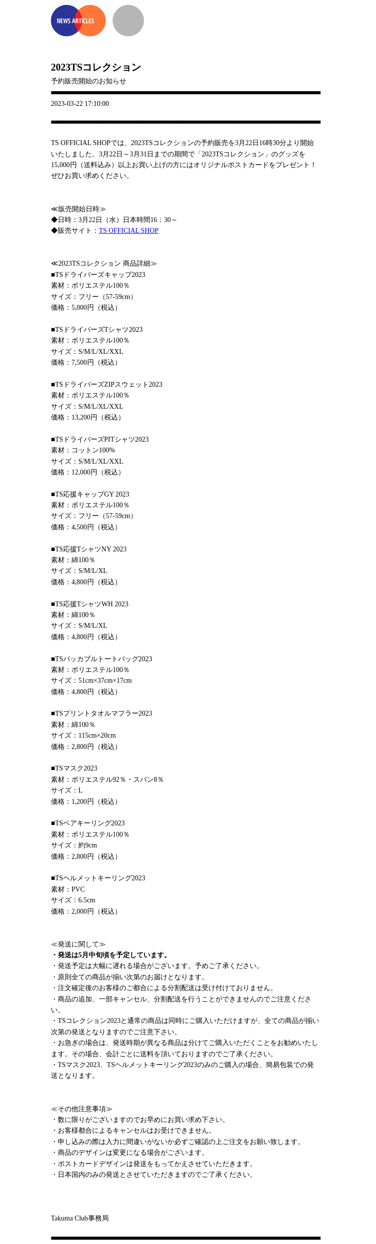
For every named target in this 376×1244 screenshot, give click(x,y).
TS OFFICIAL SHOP (129, 230)
